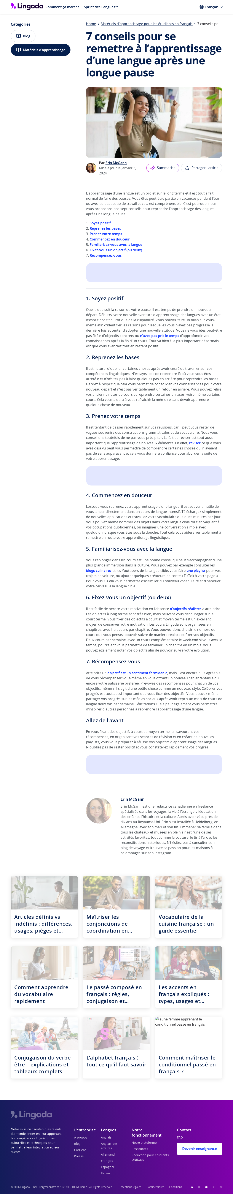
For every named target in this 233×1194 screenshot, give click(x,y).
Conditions (175, 1187)
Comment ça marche (62, 7)
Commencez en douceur (109, 239)
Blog (23, 36)
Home (91, 24)
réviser (195, 443)
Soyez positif (100, 223)
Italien (105, 1173)
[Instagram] (221, 1187)
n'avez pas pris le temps (159, 335)
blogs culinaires (99, 570)
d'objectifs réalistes (185, 608)
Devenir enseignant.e (199, 1148)
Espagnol (107, 1167)
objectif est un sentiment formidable (137, 673)
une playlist (196, 570)
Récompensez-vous (106, 255)
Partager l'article (202, 168)
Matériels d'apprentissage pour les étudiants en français (147, 24)
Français (107, 1160)
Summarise (163, 168)
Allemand (108, 1154)
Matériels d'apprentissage (40, 49)
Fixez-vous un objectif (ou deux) (116, 250)
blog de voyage (133, 848)
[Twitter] (199, 1187)
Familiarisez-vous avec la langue (116, 244)
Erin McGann (116, 162)
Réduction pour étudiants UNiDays (150, 1157)
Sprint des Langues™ (101, 7)
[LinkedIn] (192, 1187)
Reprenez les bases (105, 228)
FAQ (180, 1137)
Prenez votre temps (106, 233)
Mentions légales (131, 1187)
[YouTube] (206, 1187)
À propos (80, 1137)
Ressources (140, 1149)
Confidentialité (155, 1187)
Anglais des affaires (109, 1146)
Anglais (106, 1137)
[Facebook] (214, 1187)
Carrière (80, 1150)
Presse (79, 1156)
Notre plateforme (144, 1142)
